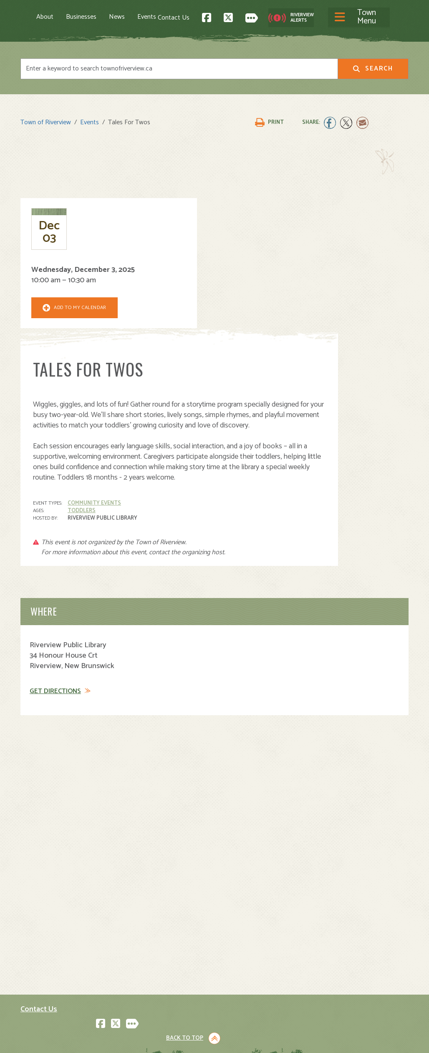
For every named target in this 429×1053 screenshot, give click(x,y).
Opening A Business (150, 952)
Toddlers (182, 353)
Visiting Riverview (147, 933)
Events (146, 17)
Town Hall (235, 924)
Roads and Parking (248, 961)
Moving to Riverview (150, 942)
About (44, 17)
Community (237, 933)
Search (373, 67)
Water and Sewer (245, 988)
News (117, 17)
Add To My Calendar (69, 313)
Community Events (194, 346)
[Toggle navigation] (206, 16)
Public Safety (240, 952)
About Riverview (144, 924)
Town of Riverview (45, 117)
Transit (231, 970)
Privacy (136, 1039)
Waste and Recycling (251, 979)
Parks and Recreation (252, 942)
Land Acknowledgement (51, 1039)
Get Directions (55, 535)
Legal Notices (105, 1039)
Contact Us (273, 16)
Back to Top (372, 854)
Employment (139, 970)
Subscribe (38, 994)
